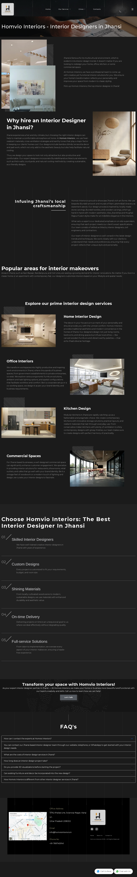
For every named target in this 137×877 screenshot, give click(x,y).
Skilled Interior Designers (75, 541)
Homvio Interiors (67, 138)
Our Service (63, 10)
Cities (81, 10)
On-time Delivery (75, 627)
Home (48, 10)
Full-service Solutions (75, 655)
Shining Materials (75, 596)
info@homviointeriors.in (61, 847)
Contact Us (108, 850)
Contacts (97, 10)
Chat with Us (123, 871)
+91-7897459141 (57, 859)
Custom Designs (75, 568)
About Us (99, 850)
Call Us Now (104, 871)
